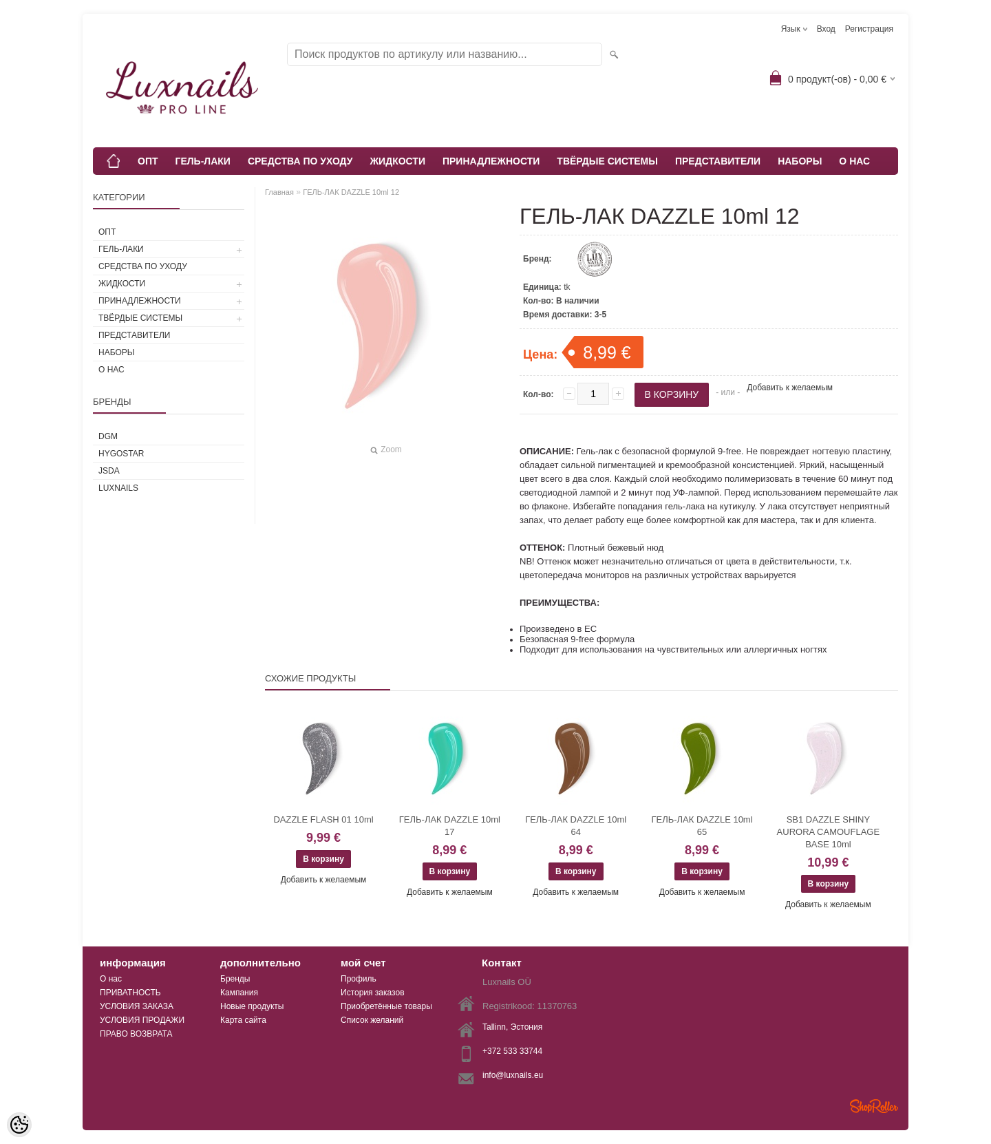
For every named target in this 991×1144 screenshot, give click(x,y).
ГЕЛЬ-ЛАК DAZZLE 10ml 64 (575, 825)
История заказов (373, 992)
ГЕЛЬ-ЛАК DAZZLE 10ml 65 (701, 825)
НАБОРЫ (800, 161)
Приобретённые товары (386, 1006)
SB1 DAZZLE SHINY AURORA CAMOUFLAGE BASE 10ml (828, 831)
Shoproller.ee (874, 1106)
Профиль (358, 979)
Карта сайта (243, 1020)
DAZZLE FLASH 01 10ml (323, 819)
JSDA (109, 471)
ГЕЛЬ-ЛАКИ (203, 161)
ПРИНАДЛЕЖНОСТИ (491, 161)
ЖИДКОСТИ (397, 161)
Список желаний (372, 1020)
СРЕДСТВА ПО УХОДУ (300, 161)
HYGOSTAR (121, 453)
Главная (279, 192)
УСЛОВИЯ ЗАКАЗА (136, 1006)
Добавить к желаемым (790, 387)
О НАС (854, 161)
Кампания (239, 992)
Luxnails (118, 488)
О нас (111, 979)
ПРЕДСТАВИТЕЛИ (717, 161)
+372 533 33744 (512, 1051)
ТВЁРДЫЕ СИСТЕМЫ (607, 161)
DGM (108, 436)
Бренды (235, 979)
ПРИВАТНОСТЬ (130, 992)
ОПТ (148, 161)
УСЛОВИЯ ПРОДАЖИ (142, 1020)
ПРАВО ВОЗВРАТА (136, 1034)
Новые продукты (252, 1006)
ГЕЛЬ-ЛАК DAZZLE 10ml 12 (351, 192)
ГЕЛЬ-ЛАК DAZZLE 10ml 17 (449, 825)
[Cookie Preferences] (19, 1124)
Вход (826, 29)
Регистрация (869, 29)
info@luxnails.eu (512, 1075)
